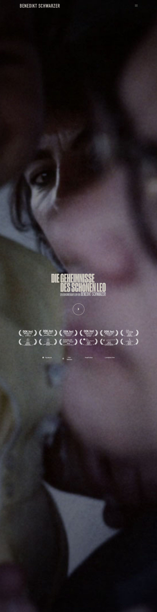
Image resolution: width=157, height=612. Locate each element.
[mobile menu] (136, 6)
